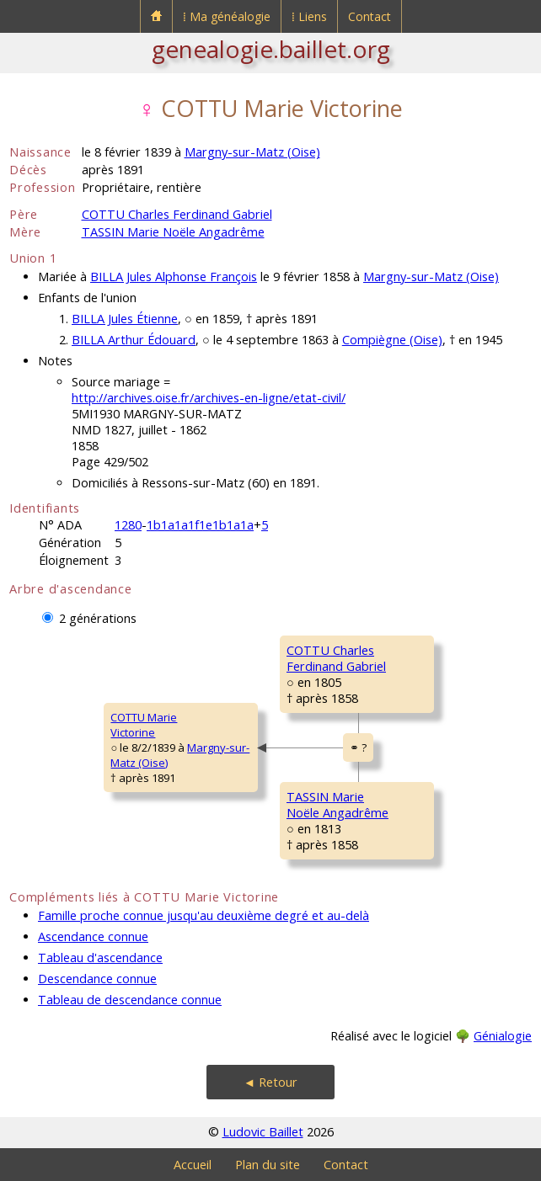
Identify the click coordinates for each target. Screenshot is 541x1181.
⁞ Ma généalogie (226, 16)
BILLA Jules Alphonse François (173, 277)
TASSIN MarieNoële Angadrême (337, 805)
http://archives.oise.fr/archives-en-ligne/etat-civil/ (208, 398)
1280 (128, 525)
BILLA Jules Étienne (125, 319)
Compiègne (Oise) (392, 340)
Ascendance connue (93, 936)
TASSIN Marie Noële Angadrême (173, 232)
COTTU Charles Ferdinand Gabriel (177, 214)
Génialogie (503, 1036)
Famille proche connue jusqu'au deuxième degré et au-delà (203, 915)
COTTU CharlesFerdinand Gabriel (336, 658)
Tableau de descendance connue (130, 1000)
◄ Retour (270, 1082)
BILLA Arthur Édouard (134, 340)
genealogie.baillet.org (271, 49)
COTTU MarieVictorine (143, 725)
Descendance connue (97, 979)
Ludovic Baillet (262, 1132)
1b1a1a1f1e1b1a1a (200, 525)
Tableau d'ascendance (100, 958)
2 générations (98, 618)
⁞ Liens (309, 16)
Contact (369, 16)
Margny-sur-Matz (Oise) (252, 152)
